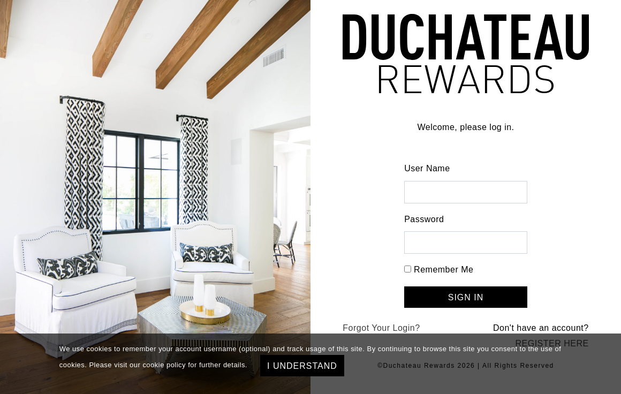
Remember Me (443, 269)
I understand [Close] (302, 365)
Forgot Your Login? (381, 327)
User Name (427, 168)
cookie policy (164, 365)
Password (424, 219)
